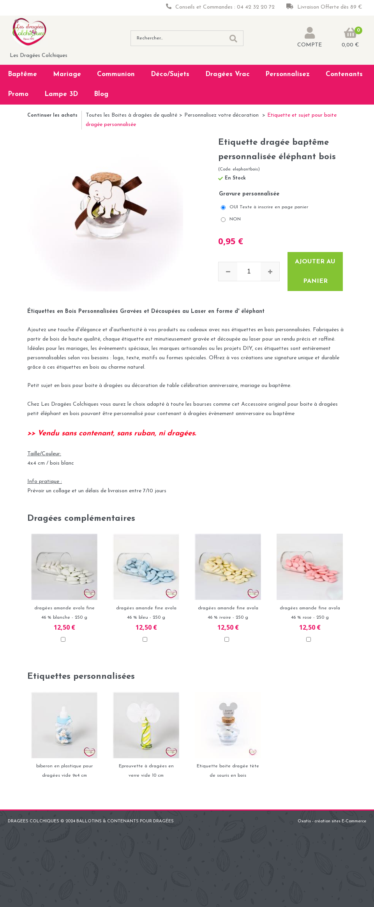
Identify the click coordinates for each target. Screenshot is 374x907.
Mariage (67, 74)
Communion (116, 74)
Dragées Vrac (227, 74)
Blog (101, 94)
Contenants (344, 74)
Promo (18, 94)
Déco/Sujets (170, 74)
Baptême (22, 74)
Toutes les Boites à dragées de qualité (131, 115)
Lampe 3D (61, 94)
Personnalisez (287, 74)
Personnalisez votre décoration (222, 115)
